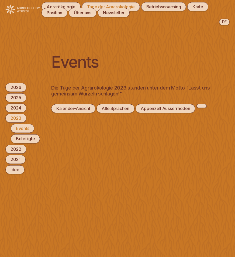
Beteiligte (25, 138)
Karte (197, 6)
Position (54, 12)
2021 (15, 159)
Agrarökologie (61, 6)
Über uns (82, 12)
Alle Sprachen (115, 108)
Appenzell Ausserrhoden (165, 108)
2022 (16, 149)
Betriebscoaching (163, 6)
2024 (16, 108)
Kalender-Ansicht (73, 108)
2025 (16, 97)
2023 (16, 118)
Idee (15, 169)
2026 (16, 87)
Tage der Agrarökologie (111, 6)
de (224, 21)
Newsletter (114, 12)
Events (22, 128)
